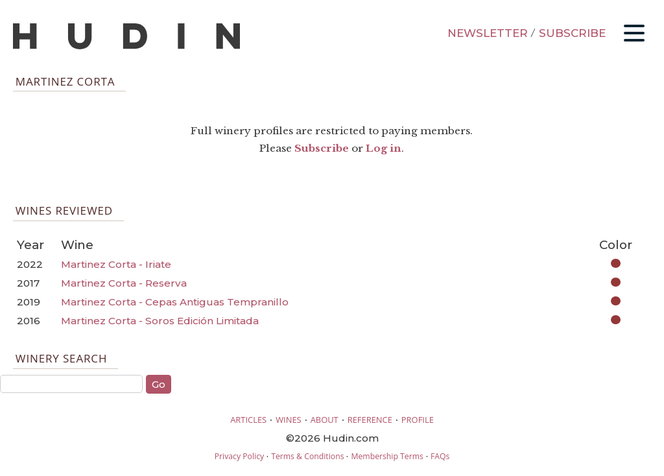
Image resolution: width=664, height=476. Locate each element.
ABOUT (324, 419)
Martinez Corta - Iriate (116, 264)
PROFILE (417, 419)
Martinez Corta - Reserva (124, 283)
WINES (289, 419)
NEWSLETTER (487, 33)
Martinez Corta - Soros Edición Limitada (160, 321)
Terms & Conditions (307, 456)
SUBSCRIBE (572, 33)
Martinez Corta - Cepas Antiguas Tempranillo (175, 302)
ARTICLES (248, 419)
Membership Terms (387, 456)
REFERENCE (370, 419)
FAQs (440, 456)
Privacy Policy (239, 456)
